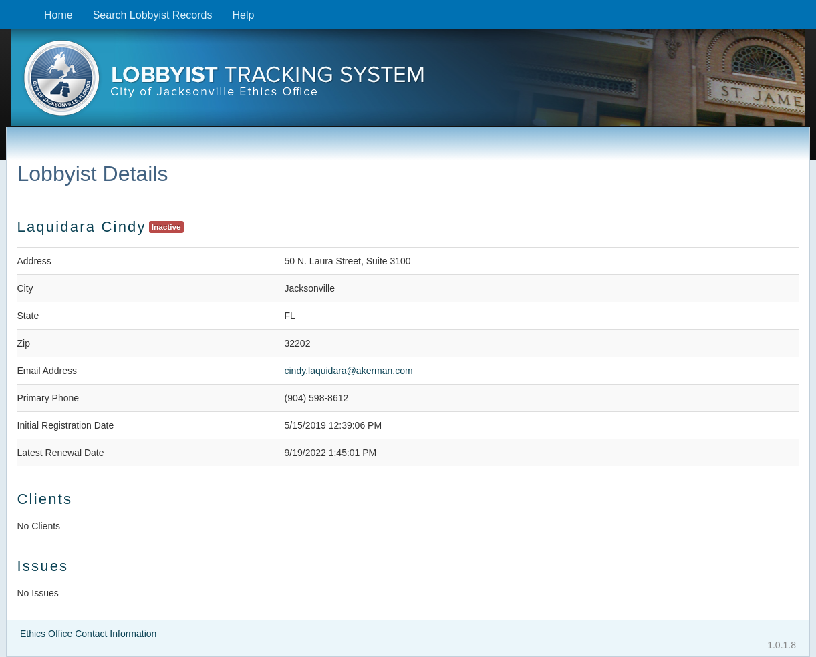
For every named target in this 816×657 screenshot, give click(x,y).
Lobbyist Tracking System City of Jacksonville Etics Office (408, 82)
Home (58, 15)
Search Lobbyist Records (153, 15)
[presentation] (408, 82)
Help (243, 15)
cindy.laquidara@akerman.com (349, 370)
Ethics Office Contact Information (88, 633)
